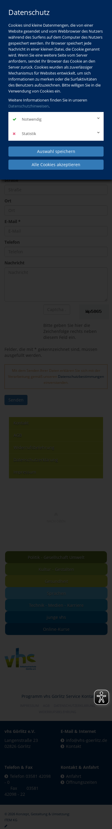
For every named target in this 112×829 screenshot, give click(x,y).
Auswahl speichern (56, 151)
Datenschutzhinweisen (28, 106)
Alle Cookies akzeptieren (56, 164)
